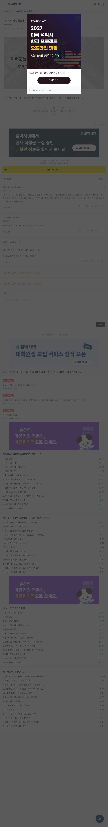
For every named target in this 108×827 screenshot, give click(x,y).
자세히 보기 (54, 80)
